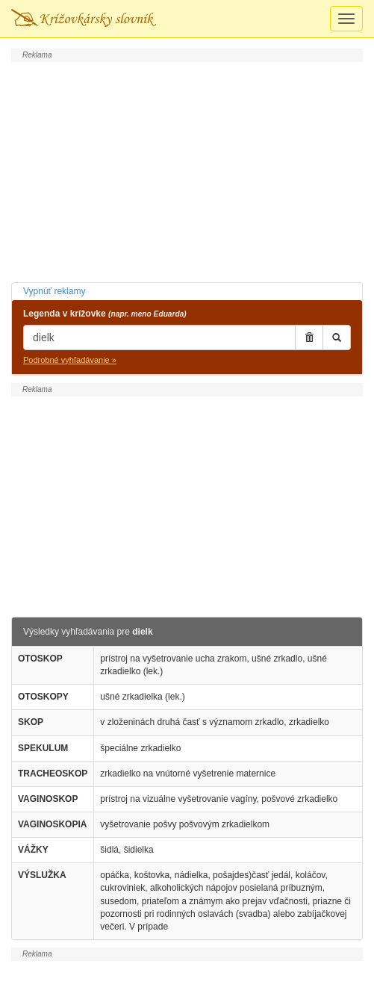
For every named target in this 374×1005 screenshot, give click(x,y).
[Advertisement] (187, 170)
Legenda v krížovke (105, 313)
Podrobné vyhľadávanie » (69, 359)
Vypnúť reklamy (54, 291)
